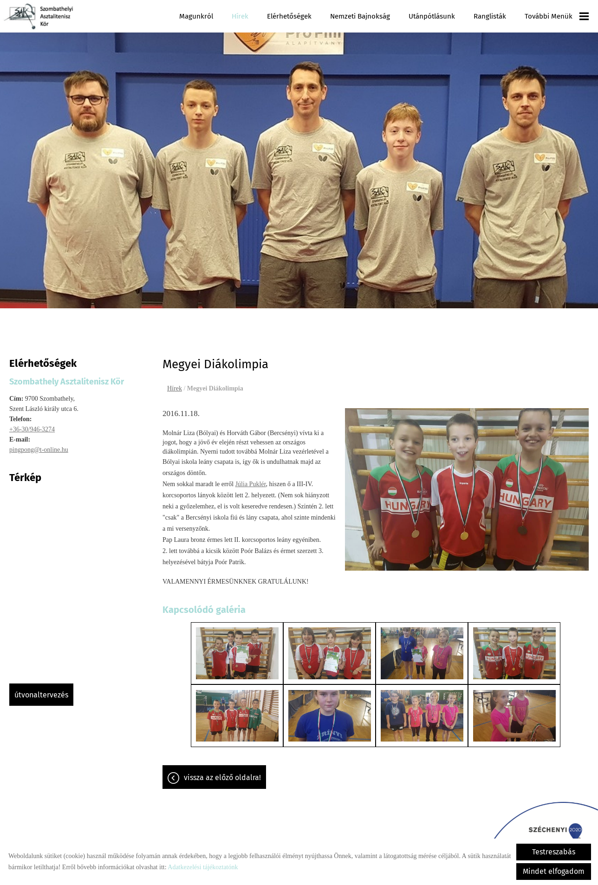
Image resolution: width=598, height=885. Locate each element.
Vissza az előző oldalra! (222, 769)
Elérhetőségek (295, 16)
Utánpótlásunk (435, 16)
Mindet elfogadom (554, 871)
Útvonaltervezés (41, 690)
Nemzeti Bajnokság (364, 16)
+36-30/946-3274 (32, 424)
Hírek (247, 16)
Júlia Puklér (250, 479)
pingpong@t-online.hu (38, 445)
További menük (557, 16)
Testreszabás (553, 851)
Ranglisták (492, 16)
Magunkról (204, 16)
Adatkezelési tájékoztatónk (203, 867)
